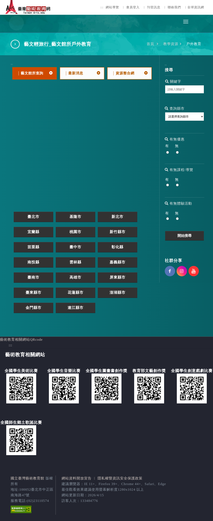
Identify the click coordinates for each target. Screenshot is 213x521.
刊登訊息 (153, 7)
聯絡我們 (174, 7)
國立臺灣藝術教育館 (27, 478)
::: (102, 7)
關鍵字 (173, 82)
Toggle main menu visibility (186, 20)
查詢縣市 (175, 109)
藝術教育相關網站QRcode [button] (21, 340)
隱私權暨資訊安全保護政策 (120, 478)
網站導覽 (112, 7)
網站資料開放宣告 (77, 478)
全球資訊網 (195, 7)
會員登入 (133, 7)
